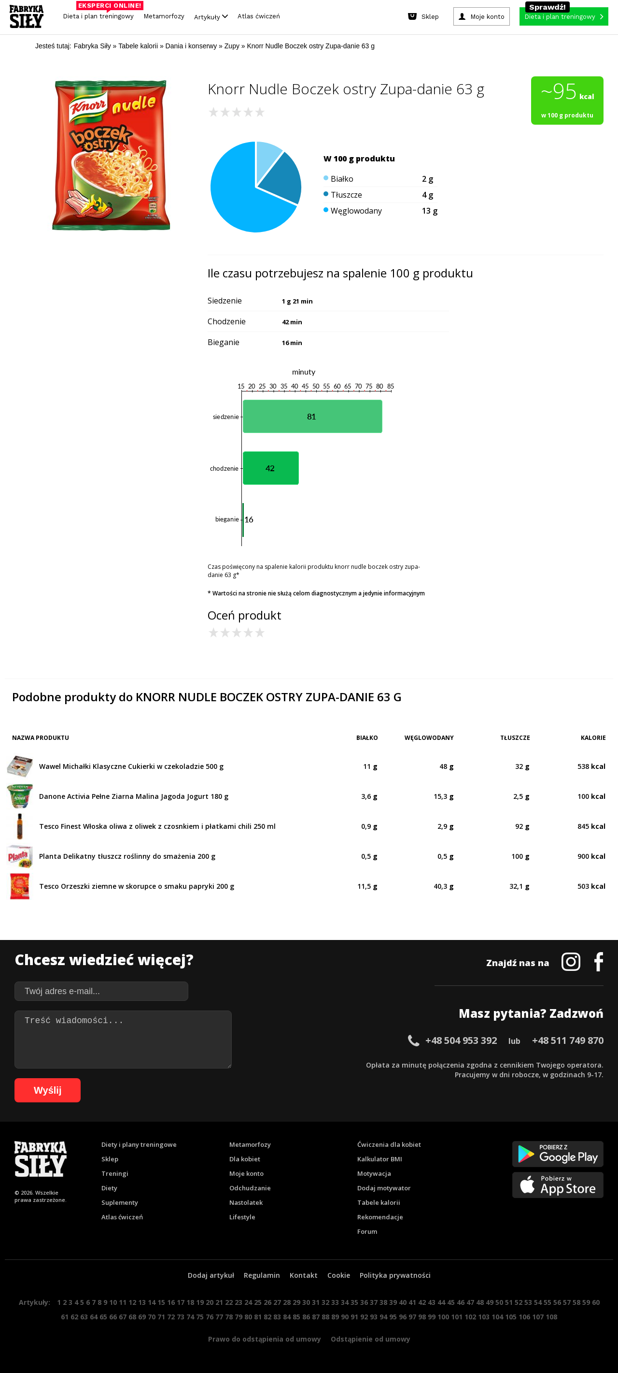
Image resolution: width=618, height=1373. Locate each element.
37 (374, 1302)
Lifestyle (242, 1217)
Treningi (114, 1173)
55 (547, 1302)
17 (180, 1302)
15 (161, 1302)
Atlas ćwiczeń (259, 16)
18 (190, 1302)
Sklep (109, 1159)
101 (457, 1316)
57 (567, 1302)
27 (277, 1302)
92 (364, 1316)
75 (200, 1316)
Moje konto (246, 1173)
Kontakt (304, 1275)
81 (258, 1316)
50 (499, 1302)
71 (161, 1316)
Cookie (338, 1275)
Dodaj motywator (384, 1188)
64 (94, 1316)
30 (306, 1302)
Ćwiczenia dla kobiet (389, 1144)
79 (238, 1316)
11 (122, 1302)
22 (229, 1302)
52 (518, 1302)
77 (219, 1316)
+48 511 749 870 (568, 1040)
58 (576, 1302)
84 (287, 1316)
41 (412, 1302)
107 (538, 1316)
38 (383, 1302)
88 (325, 1316)
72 (171, 1316)
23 (238, 1302)
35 (354, 1302)
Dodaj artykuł (211, 1275)
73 (180, 1316)
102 (470, 1316)
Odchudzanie (250, 1188)
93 (374, 1316)
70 (151, 1316)
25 (258, 1302)
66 (113, 1316)
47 (470, 1302)
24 (248, 1302)
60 (596, 1302)
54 (538, 1302)
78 (229, 1316)
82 (267, 1316)
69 (142, 1316)
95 (393, 1316)
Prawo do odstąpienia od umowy (264, 1339)
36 (364, 1302)
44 (441, 1302)
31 (316, 1302)
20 (209, 1302)
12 (132, 1302)
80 (248, 1316)
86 (306, 1316)
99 (431, 1316)
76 (209, 1316)
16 (171, 1302)
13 (142, 1302)
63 (84, 1316)
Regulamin (262, 1275)
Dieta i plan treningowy (101, 14)
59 (586, 1302)
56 (557, 1302)
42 (422, 1302)
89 (335, 1316)
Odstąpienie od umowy (370, 1339)
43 (431, 1302)
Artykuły (211, 16)
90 (345, 1316)
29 (296, 1302)
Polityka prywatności (395, 1275)
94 (383, 1316)
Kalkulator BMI (379, 1159)
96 (403, 1316)
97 (412, 1316)
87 (316, 1316)
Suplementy (119, 1202)
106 (524, 1316)
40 (403, 1302)
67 (122, 1316)
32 (325, 1302)
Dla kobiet (244, 1159)
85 (296, 1316)
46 (460, 1302)
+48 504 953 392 (461, 1040)
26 (267, 1302)
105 (511, 1316)
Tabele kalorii (378, 1202)
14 (151, 1302)
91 (354, 1316)
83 (277, 1316)
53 (528, 1302)
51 (509, 1302)
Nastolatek (246, 1202)
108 (551, 1316)
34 (345, 1302)
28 (287, 1302)
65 (103, 1316)
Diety (109, 1188)
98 (422, 1316)
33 (335, 1302)
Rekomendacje (380, 1217)
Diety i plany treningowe (139, 1144)
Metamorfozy (163, 16)
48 (480, 1302)
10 (113, 1302)
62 (74, 1316)
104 (497, 1316)
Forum (367, 1231)
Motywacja (374, 1173)
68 (132, 1316)
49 (489, 1302)
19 (200, 1302)
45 (451, 1302)
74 (190, 1316)
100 (443, 1316)
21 (219, 1302)
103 (484, 1316)
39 (393, 1302)
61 (65, 1316)
